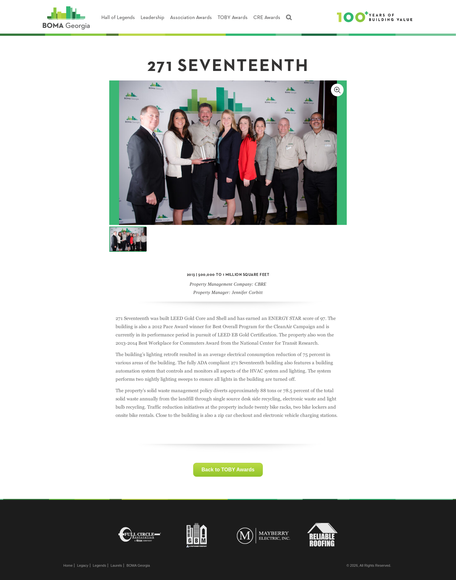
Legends (99, 565)
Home (68, 565)
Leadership (152, 17)
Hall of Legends (118, 17)
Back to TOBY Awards (227, 469)
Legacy (82, 565)
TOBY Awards (233, 17)
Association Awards (191, 17)
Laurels (116, 565)
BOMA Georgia (138, 565)
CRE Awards (266, 17)
